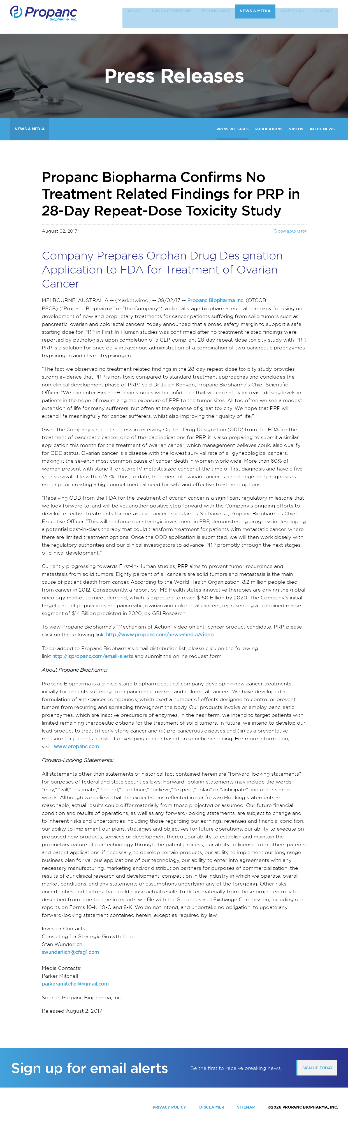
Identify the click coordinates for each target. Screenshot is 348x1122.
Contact (323, 16)
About (134, 16)
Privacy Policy (169, 1107)
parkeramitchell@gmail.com (75, 984)
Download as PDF (289, 231)
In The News (322, 129)
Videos (296, 129)
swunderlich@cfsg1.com (70, 952)
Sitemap (245, 1107)
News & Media (255, 16)
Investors (292, 16)
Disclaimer (211, 1107)
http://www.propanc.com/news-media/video (160, 635)
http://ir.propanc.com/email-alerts (92, 656)
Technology (215, 16)
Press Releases (232, 129)
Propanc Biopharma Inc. (215, 300)
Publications (268, 129)
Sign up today (317, 1068)
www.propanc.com (76, 746)
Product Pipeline (172, 16)
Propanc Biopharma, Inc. (310, 1107)
